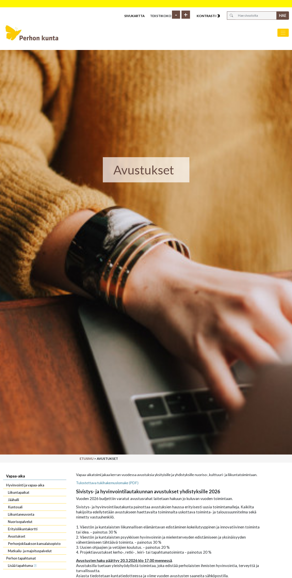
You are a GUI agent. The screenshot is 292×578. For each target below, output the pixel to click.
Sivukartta (134, 16)
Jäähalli (13, 500)
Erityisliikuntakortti (23, 529)
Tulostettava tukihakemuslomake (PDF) (107, 483)
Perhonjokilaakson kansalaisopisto (34, 543)
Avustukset (16, 536)
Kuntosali (15, 507)
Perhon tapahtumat (21, 558)
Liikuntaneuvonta (21, 514)
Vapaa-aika (15, 476)
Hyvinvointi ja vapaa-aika (25, 485)
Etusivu (86, 458)
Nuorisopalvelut (20, 522)
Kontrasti (208, 16)
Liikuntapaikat (18, 492)
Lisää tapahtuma (20, 565)
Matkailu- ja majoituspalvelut (30, 551)
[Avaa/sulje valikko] (283, 33)
